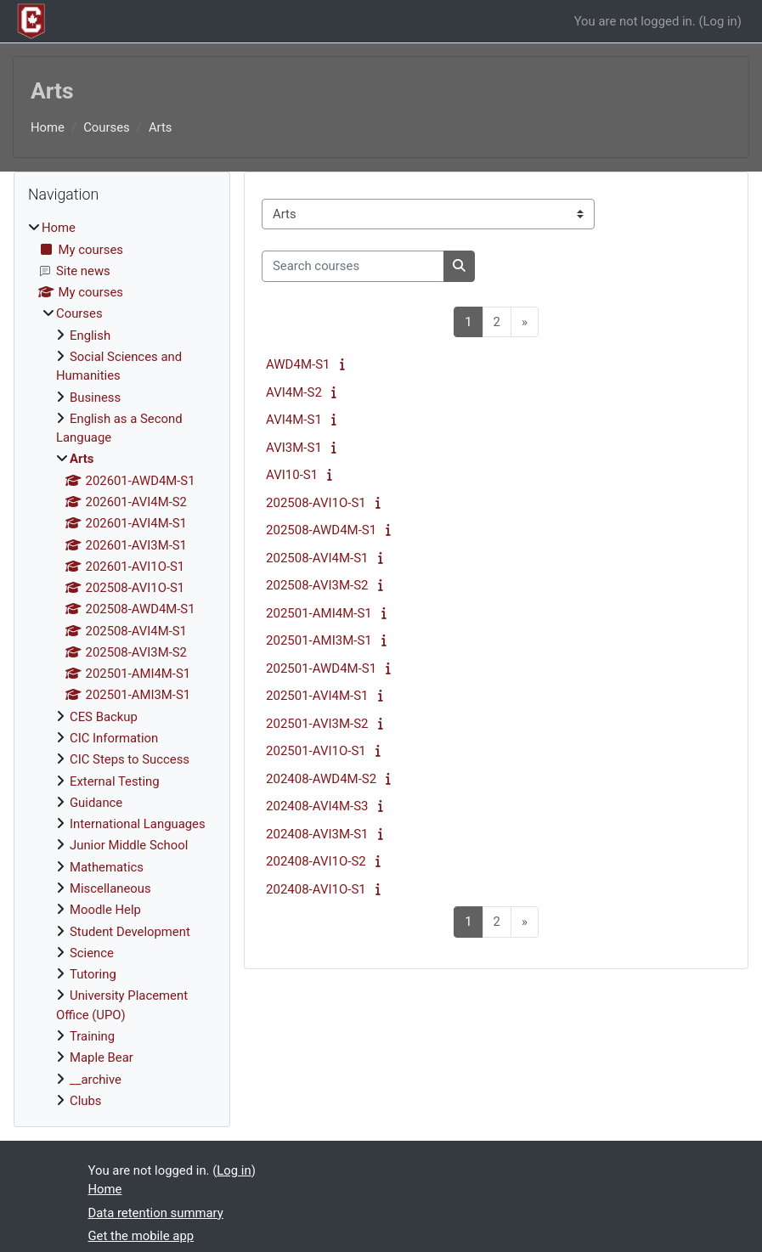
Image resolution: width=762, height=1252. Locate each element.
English (90, 335)
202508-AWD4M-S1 (321, 530)
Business (95, 397)
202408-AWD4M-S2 (321, 779)
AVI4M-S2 (294, 392)
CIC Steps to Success (129, 759)
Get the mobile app (141, 1236)
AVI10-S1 (292, 474)
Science (92, 953)
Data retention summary (155, 1213)
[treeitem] (122, 664)
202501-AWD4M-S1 (321, 668)
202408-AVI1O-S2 (316, 861)
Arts (160, 127)
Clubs (86, 1100)
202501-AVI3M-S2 (317, 723)
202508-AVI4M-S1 (317, 558)
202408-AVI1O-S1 (316, 889)
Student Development (130, 931)
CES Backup (104, 717)
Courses (106, 127)
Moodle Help (105, 909)
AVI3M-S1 (294, 447)
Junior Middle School (129, 845)
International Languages (138, 824)
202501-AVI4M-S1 (317, 695)
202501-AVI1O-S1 (316, 751)
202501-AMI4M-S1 (319, 613)
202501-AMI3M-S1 (319, 640)
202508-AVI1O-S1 (316, 502)
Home (48, 127)
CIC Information (114, 738)
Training (92, 1036)
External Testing (115, 781)
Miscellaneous (110, 888)
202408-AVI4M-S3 (317, 806)
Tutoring (93, 974)
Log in (720, 21)
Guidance (96, 802)
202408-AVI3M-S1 (317, 834)
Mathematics (107, 867)
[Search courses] (353, 266)
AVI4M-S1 (294, 419)
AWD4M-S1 (298, 364)
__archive (95, 1079)
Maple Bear (101, 1057)
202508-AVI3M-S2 (317, 585)
